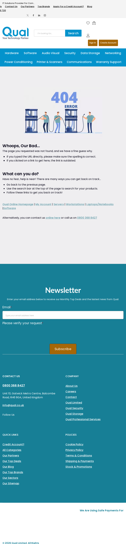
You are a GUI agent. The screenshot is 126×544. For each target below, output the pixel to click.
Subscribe (63, 301)
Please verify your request (22, 275)
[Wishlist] (88, 23)
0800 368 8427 (87, 170)
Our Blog (8, 419)
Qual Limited (73, 355)
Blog (89, 6)
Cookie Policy (74, 397)
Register (108, 43)
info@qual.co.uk (13, 357)
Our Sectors (10, 430)
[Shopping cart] (94, 23)
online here (53, 170)
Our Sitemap (10, 436)
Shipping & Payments (79, 413)
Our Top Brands (12, 424)
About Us (71, 338)
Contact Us (11, 6)
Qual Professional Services (83, 372)
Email (7, 259)
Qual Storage (74, 366)
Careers (70, 344)
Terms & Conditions (78, 408)
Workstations (75, 156)
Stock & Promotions (78, 419)
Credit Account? (13, 397)
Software (9, 160)
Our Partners (27, 6)
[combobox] (49, 33)
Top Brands (44, 6)
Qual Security (74, 360)
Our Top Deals (11, 413)
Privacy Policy (74, 402)
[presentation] (27, 285)
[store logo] (15, 33)
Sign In (92, 42)
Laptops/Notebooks (100, 156)
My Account (43, 156)
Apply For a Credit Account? (68, 6)
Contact (71, 349)
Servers (58, 156)
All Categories (11, 402)
